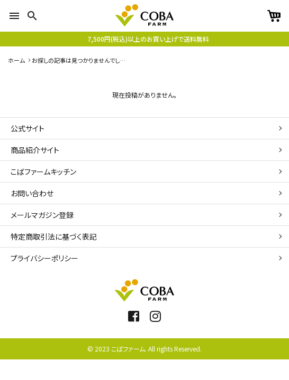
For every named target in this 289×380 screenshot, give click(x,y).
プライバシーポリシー (44, 258)
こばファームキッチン (43, 171)
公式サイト (27, 128)
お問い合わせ (32, 193)
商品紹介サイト (35, 150)
